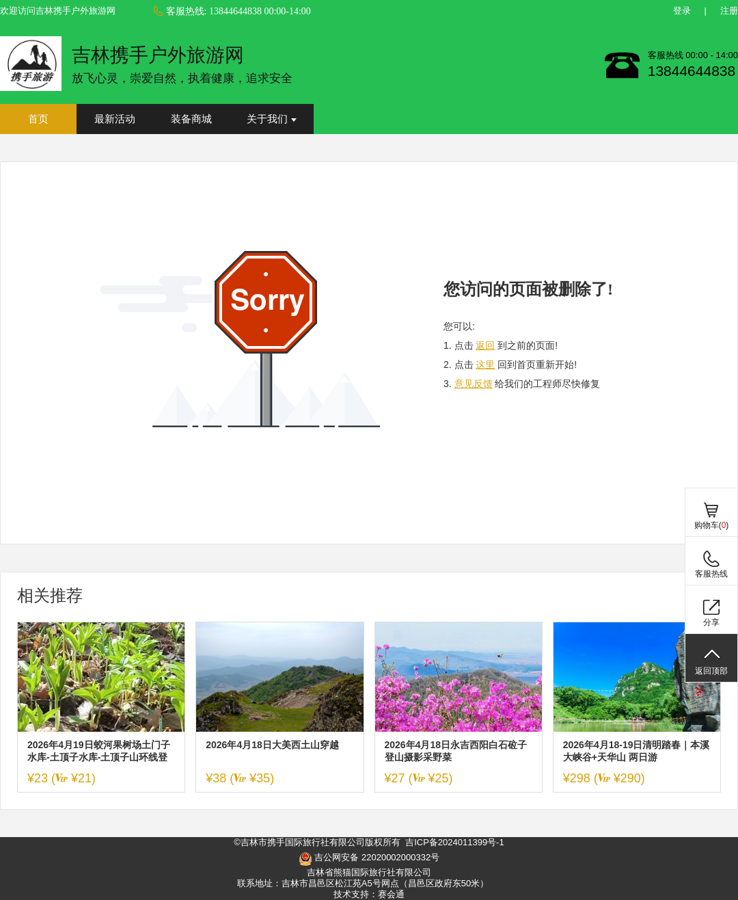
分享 (711, 622)
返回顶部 (711, 671)
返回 (485, 345)
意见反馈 (473, 383)
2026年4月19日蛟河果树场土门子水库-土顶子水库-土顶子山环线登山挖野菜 (98, 751)
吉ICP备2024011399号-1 (454, 842)
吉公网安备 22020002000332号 (369, 859)
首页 (38, 119)
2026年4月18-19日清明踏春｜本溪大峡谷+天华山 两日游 (636, 751)
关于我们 (272, 119)
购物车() (711, 525)
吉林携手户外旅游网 (158, 55)
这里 (485, 364)
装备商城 (191, 119)
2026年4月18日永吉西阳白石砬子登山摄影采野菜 (456, 751)
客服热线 (711, 574)
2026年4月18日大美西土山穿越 (272, 744)
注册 (729, 10)
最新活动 (114, 119)
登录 (682, 10)
